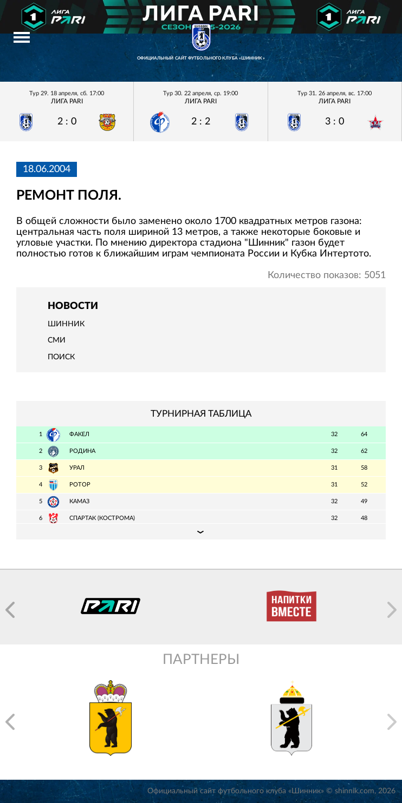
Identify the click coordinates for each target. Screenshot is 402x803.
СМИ (57, 340)
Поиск (61, 357)
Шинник (66, 324)
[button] (10, 610)
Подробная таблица (201, 531)
